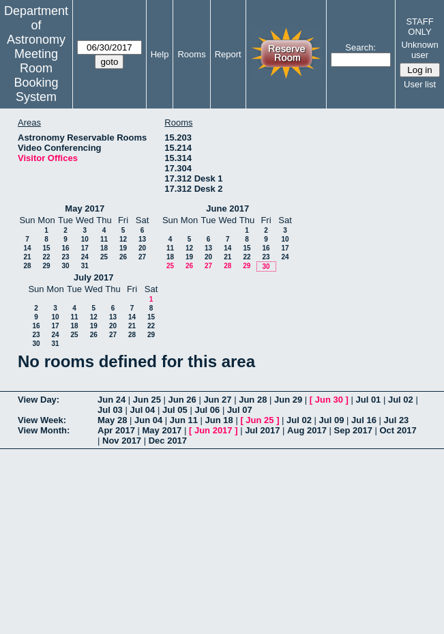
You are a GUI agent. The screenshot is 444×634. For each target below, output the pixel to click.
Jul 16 (363, 420)
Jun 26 (182, 399)
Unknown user (419, 50)
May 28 (112, 420)
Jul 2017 (262, 430)
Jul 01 (368, 399)
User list (420, 84)
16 (65, 248)
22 (46, 257)
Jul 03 (110, 410)
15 (46, 248)
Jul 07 (239, 410)
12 (123, 239)
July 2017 (94, 277)
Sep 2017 (353, 430)
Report (228, 54)
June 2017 (227, 208)
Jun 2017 (213, 430)
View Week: (42, 420)
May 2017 (84, 208)
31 (85, 266)
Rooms (191, 54)
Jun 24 (111, 399)
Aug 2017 (307, 430)
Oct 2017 (397, 430)
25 (104, 257)
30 (65, 266)
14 (27, 248)
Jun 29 (288, 399)
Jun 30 (329, 399)
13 (142, 239)
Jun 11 (184, 420)
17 (85, 248)
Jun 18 (219, 420)
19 (123, 248)
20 (142, 248)
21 (27, 257)
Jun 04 (148, 420)
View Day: (38, 399)
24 (85, 257)
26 (123, 257)
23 (65, 257)
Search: (360, 47)
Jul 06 (207, 410)
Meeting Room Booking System (36, 75)
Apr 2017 (116, 430)
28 (27, 266)
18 (104, 248)
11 (104, 239)
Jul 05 (175, 410)
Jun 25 (147, 399)
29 (46, 266)
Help (160, 54)
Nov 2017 (121, 440)
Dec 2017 (168, 440)
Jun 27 (217, 399)
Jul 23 (396, 420)
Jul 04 (142, 410)
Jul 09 (331, 420)
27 (142, 257)
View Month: (44, 430)
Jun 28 (253, 399)
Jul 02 (400, 399)
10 (85, 239)
